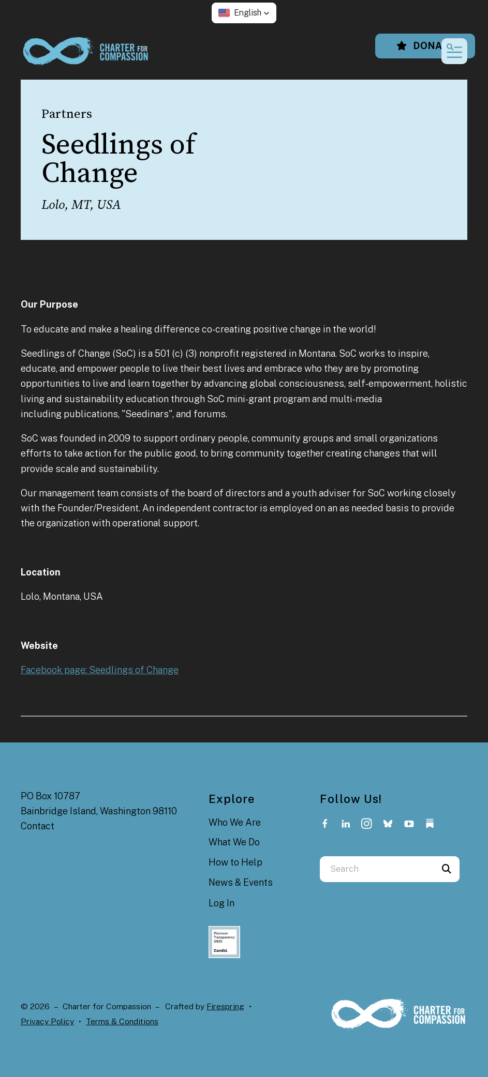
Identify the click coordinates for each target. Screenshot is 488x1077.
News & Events (241, 882)
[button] (244, 13)
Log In (221, 903)
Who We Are (235, 822)
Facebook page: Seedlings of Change (100, 669)
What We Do (234, 842)
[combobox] (377, 869)
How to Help (235, 862)
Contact (37, 826)
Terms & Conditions (122, 1021)
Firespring (225, 1006)
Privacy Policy (47, 1021)
